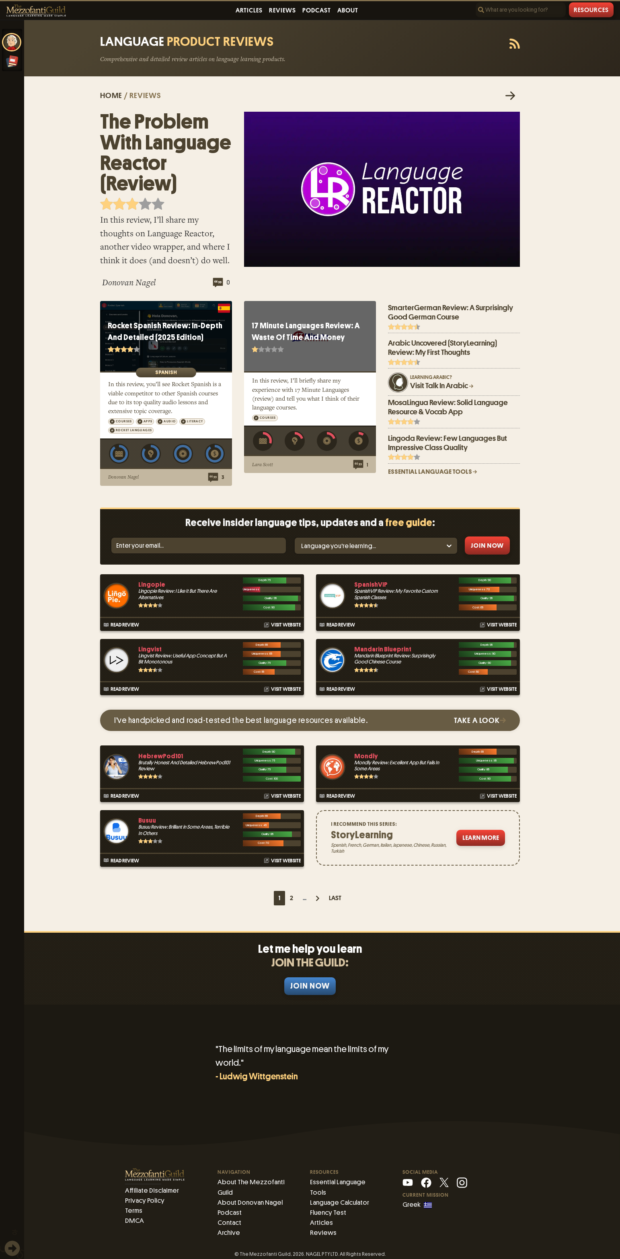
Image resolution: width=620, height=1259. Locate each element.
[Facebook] (426, 1182)
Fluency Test (327, 1201)
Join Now (310, 986)
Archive (228, 1230)
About (347, 10)
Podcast (316, 10)
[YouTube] (407, 1182)
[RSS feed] (514, 44)
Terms (133, 1209)
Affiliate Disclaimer (151, 1190)
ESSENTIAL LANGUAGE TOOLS (432, 471)
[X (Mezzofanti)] (444, 1182)
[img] (12, 1248)
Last (335, 898)
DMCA (133, 1219)
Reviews (282, 10)
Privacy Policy (144, 1200)
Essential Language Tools (345, 1181)
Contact (229, 1220)
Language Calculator (339, 1191)
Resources (591, 10)
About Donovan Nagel (249, 1201)
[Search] (521, 9)
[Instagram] (462, 1182)
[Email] (198, 545)
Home (111, 95)
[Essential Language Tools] (12, 61)
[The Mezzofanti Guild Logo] (36, 10)
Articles (249, 10)
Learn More (480, 837)
